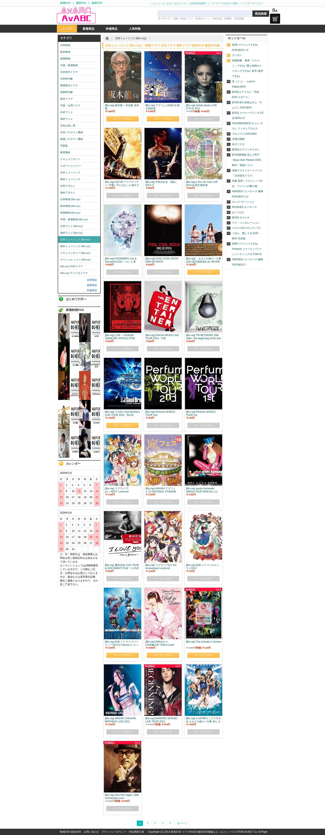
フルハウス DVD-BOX (244, 133)
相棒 (176, 18)
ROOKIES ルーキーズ (244, 207)
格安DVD (97, 2)
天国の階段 (238, 139)
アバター (237, 55)
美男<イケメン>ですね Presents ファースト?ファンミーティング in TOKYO (247, 249)
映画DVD (65, 2)
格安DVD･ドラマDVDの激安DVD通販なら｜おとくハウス (203, 831)
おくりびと (238, 212)
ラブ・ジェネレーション (246, 222)
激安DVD (81, 2)
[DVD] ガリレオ (240, 217)
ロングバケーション (243, 201)
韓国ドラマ (186, 18)
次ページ (182, 823)
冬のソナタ (238, 144)
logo (76, 15)
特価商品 (92, 290)
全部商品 (92, 279)
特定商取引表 (136, 831)
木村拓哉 (217, 18)
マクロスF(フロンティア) (246, 228)
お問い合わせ (91, 831)
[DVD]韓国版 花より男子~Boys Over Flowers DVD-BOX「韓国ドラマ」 (247, 160)
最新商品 (92, 285)
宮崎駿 (228, 18)
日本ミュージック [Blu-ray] (130, 38)
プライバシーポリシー (114, 831)
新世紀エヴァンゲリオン (246, 149)
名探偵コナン (202, 18)
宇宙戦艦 (239, 18)
